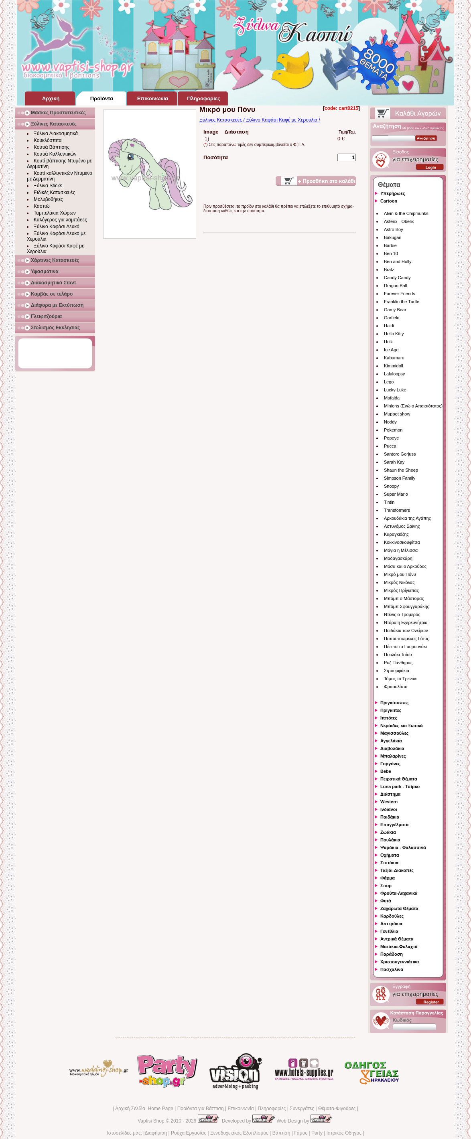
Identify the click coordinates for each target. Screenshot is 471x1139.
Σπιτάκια (389, 862)
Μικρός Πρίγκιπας (401, 590)
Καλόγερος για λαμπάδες (60, 220)
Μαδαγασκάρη (398, 558)
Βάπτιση (281, 1133)
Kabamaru (394, 357)
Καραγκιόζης (396, 534)
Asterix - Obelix (399, 221)
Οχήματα (389, 855)
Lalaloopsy (394, 373)
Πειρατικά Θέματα (398, 778)
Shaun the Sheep (401, 470)
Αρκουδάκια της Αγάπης (407, 518)
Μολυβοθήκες (48, 199)
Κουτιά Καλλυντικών (55, 154)
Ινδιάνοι (388, 809)
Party (317, 1133)
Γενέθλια (389, 931)
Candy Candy (397, 277)
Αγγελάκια (391, 740)
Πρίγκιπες (390, 710)
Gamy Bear (395, 309)
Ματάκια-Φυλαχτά (399, 946)
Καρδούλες (392, 916)
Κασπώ (42, 206)
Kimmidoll (393, 365)
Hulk (388, 341)
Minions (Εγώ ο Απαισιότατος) (413, 405)
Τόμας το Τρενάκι (401, 678)
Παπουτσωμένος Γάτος (406, 638)
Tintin (389, 502)
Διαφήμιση (155, 1133)
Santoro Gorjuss (400, 454)
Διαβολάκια (392, 748)
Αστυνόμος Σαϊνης (402, 526)
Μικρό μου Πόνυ (400, 574)
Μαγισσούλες (394, 733)
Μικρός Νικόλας (399, 582)
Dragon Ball (395, 285)
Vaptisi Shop (151, 1121)
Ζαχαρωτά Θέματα (399, 908)
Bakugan (392, 237)
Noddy (390, 422)
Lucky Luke (395, 389)
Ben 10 (391, 253)
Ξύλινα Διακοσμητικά (56, 133)
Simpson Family (399, 478)
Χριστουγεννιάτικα (399, 961)
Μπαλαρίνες (393, 756)
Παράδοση (391, 954)
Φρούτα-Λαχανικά (399, 893)
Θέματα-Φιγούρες (336, 1108)
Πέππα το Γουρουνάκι (405, 646)
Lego (389, 381)
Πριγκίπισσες (394, 702)
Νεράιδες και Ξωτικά (401, 725)
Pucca (390, 446)
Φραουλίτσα (396, 686)
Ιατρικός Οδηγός (344, 1133)
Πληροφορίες (272, 1108)
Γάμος (300, 1133)
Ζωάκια (388, 832)
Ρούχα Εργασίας (188, 1133)
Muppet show (397, 413)
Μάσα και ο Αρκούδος (405, 566)
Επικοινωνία (240, 1108)
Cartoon (388, 201)
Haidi (389, 325)
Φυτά (385, 900)
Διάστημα (390, 794)
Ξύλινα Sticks (48, 185)
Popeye (391, 438)
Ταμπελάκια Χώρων (55, 213)
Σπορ (386, 885)
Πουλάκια (390, 839)
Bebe (385, 771)
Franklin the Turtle (401, 301)
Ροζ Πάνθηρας (398, 662)
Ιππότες (388, 717)
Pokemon (393, 430)
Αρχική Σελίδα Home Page (144, 1108)
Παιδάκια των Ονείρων (406, 630)
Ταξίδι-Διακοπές (397, 870)
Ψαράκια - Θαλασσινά (403, 847)
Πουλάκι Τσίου (398, 654)
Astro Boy (393, 229)
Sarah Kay (394, 462)
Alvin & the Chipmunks (406, 213)
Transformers (397, 510)
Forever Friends (399, 293)
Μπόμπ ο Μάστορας (404, 598)
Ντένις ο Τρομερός (402, 614)
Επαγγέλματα (394, 824)
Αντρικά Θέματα (396, 938)
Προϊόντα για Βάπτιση (200, 1108)
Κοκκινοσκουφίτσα (402, 542)
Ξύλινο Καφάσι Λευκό (56, 226)
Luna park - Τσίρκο (400, 786)
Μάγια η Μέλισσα (401, 550)
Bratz (389, 269)
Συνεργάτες (302, 1108)
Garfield (392, 317)
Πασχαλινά (391, 969)
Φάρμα (387, 878)
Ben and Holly (398, 261)
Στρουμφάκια (396, 670)
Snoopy (391, 486)
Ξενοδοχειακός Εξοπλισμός (239, 1133)
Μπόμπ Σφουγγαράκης (406, 606)
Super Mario (396, 494)
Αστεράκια (391, 923)
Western (389, 801)
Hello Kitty (394, 333)
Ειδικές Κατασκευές (54, 192)
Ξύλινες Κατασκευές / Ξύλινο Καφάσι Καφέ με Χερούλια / (259, 120)
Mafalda (392, 397)
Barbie (390, 245)
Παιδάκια (389, 817)
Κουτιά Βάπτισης (51, 147)
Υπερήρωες (392, 193)
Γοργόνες (390, 763)
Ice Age (391, 349)
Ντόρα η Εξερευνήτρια (406, 622)
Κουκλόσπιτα (47, 140)
